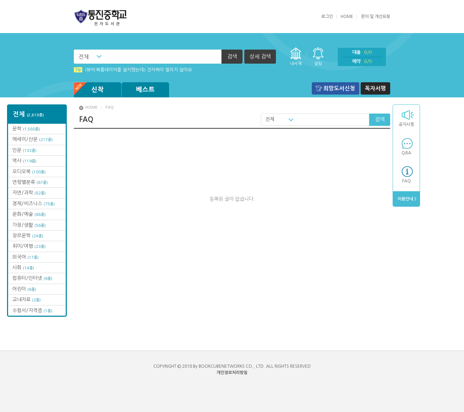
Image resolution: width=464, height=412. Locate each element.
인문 (24, 150)
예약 (362, 61)
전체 (83, 56)
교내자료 (26, 299)
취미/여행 (29, 246)
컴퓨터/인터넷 (32, 278)
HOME (347, 16)
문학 (26, 128)
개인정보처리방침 (232, 373)
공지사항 (406, 124)
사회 (23, 267)
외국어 (25, 257)
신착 (89, 89)
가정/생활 (29, 225)
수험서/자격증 (32, 310)
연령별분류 (30, 182)
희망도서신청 (339, 88)
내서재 (296, 64)
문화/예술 (29, 214)
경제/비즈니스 (33, 203)
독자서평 (375, 88)
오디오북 (29, 171)
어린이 (24, 289)
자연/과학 (29, 192)
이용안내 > (407, 199)
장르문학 (27, 235)
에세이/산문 (32, 139)
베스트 (145, 89)
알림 (318, 64)
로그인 (327, 16)
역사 (24, 160)
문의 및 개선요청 (375, 16)
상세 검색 (260, 56)
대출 (362, 52)
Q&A (406, 153)
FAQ (406, 181)
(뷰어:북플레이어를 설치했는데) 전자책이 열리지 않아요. (133, 69)
